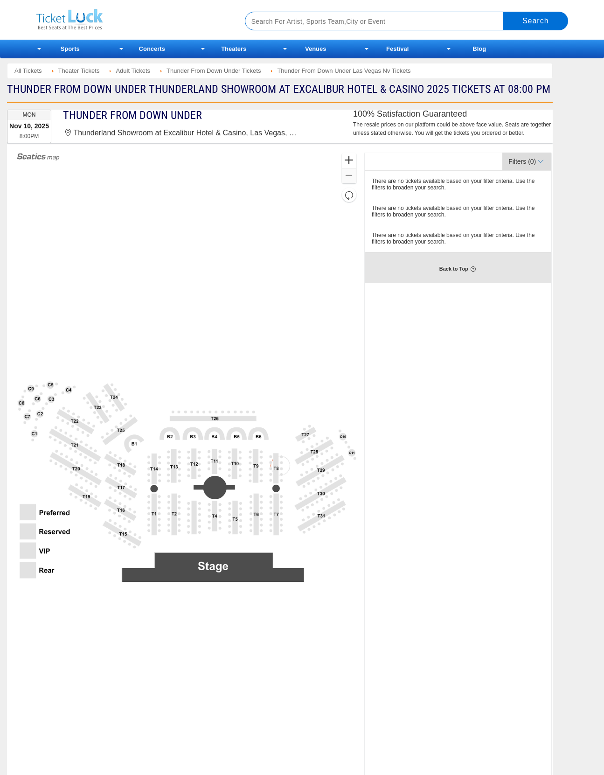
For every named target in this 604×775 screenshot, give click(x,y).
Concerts (152, 48)
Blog (479, 48)
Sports (70, 48)
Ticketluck (129, 19)
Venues (315, 48)
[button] (349, 160)
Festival (397, 48)
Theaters (233, 48)
